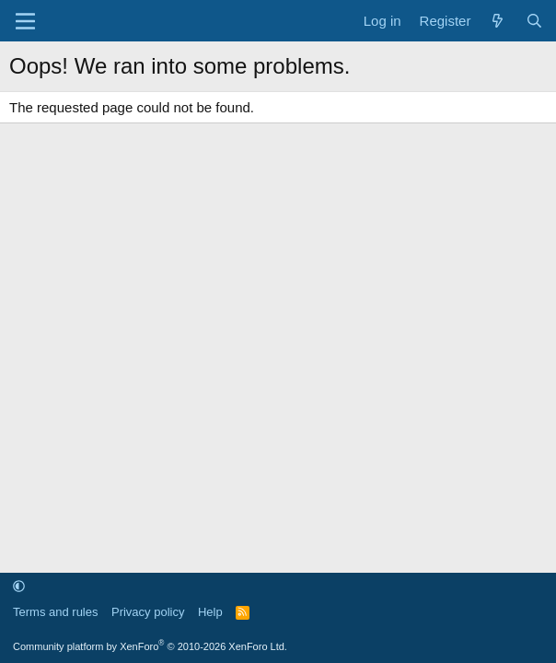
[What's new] (497, 21)
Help (210, 612)
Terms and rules (55, 612)
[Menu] (25, 21)
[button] (19, 586)
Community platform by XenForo (150, 646)
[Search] (534, 21)
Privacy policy (147, 612)
